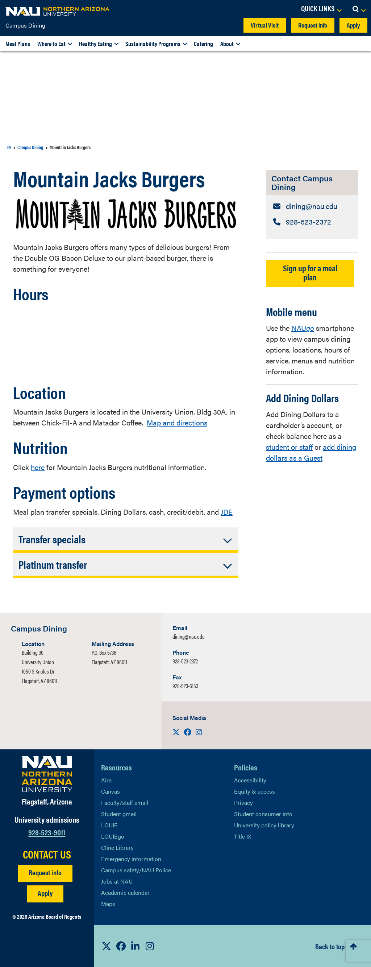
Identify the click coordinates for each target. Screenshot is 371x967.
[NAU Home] (58, 11)
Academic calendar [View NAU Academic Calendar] (125, 892)
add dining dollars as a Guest (311, 452)
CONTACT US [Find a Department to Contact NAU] (47, 854)
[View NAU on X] (106, 946)
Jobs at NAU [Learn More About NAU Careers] (117, 881)
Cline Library (117, 847)
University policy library (264, 825)
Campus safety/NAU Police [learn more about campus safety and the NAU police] (136, 870)
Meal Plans (17, 43)
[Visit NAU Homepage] (46, 774)
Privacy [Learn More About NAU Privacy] (243, 802)
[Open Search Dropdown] (359, 9)
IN (9, 147)
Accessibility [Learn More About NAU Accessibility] (250, 780)
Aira (106, 780)
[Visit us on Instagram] (199, 732)
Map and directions (177, 422)
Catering (203, 43)
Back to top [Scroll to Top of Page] (330, 946)
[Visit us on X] (176, 732)
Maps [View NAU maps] (108, 903)
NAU (302, 327)
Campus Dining (25, 25)
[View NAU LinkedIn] (135, 946)
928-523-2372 (185, 661)
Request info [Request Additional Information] (45, 872)
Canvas (110, 791)
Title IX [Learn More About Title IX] (242, 836)
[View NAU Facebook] (121, 946)
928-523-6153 (185, 686)
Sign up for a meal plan (310, 272)
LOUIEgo (112, 836)
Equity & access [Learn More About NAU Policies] (254, 791)
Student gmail (119, 813)
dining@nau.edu (188, 636)
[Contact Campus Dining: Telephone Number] (312, 221)
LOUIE (109, 825)
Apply (353, 24)
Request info (312, 24)
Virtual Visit (265, 24)
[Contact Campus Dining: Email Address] (312, 206)
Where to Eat (51, 43)
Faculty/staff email (124, 802)
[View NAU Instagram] (150, 946)
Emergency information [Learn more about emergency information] (131, 858)
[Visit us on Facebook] (188, 732)
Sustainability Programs (152, 43)
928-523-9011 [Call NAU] (46, 832)
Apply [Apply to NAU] (45, 893)
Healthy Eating (95, 43)
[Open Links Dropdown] (321, 9)
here (38, 467)
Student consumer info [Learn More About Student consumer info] (263, 813)
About (227, 43)
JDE (227, 511)
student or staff (289, 446)
